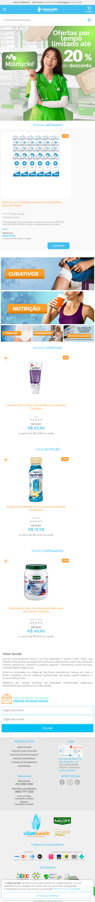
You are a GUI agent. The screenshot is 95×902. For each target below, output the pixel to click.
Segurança (24, 766)
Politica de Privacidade (67, 888)
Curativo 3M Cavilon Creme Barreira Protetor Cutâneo (36, 407)
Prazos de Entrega (24, 758)
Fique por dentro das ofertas (31, 700)
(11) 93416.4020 (75, 2)
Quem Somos (24, 747)
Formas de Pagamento (24, 762)
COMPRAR (58, 245)
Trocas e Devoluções (24, 751)
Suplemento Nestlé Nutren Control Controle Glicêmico (36, 508)
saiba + (5, 229)
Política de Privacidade (24, 755)
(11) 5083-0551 (49, 2)
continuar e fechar (47, 895)
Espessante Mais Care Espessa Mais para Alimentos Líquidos (36, 610)
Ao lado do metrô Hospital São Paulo (71, 764)
